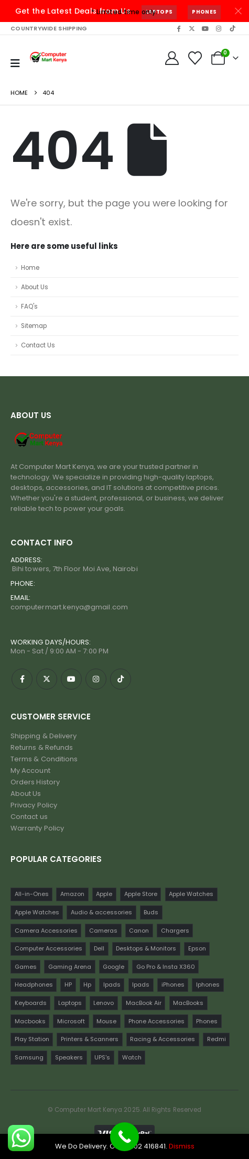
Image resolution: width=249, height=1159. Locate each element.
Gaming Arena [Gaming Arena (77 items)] (69, 967)
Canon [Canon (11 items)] (139, 930)
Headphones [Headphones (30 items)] (34, 984)
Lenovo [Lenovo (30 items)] (103, 1003)
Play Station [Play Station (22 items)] (32, 1039)
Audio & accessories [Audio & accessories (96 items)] (101, 912)
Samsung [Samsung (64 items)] (29, 1057)
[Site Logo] (49, 58)
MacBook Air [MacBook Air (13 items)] (143, 1003)
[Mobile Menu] (15, 63)
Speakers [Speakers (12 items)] (69, 1057)
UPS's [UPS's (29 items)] (102, 1057)
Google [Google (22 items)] (113, 967)
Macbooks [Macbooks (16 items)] (30, 1021)
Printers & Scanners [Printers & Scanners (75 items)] (89, 1039)
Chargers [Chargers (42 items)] (175, 930)
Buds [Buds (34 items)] (151, 912)
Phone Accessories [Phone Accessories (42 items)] (156, 1021)
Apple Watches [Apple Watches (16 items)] (37, 912)
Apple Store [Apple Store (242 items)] (140, 894)
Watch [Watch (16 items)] (132, 1057)
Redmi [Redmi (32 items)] (216, 1039)
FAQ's (29, 306)
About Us (34, 287)
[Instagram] (218, 28)
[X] (192, 28)
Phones (204, 12)
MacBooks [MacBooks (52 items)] (188, 1003)
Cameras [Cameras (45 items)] (103, 930)
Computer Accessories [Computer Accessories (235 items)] (48, 948)
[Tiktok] (232, 28)
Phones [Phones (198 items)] (207, 1021)
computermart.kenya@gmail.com (69, 607)
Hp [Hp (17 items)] (87, 984)
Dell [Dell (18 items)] (99, 948)
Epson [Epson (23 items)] (197, 948)
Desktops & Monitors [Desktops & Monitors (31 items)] (146, 948)
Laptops (159, 12)
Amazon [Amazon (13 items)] (72, 894)
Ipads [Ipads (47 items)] (112, 984)
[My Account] (172, 58)
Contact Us (38, 345)
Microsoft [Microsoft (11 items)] (71, 1021)
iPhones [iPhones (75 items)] (173, 984)
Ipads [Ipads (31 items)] (140, 984)
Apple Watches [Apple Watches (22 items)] (191, 894)
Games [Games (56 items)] (26, 967)
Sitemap (34, 326)
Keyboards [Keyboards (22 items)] (31, 1003)
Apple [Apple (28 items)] (104, 894)
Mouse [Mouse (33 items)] (106, 1021)
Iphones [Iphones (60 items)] (208, 984)
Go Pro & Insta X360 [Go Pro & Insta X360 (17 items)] (165, 967)
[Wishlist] (195, 58)
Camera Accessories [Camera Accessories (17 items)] (46, 930)
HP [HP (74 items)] (68, 984)
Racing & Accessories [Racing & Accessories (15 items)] (162, 1039)
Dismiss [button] (181, 1146)
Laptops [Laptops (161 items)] (70, 1003)
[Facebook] (178, 28)
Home (30, 268)
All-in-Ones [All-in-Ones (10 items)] (32, 894)
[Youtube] (205, 28)
